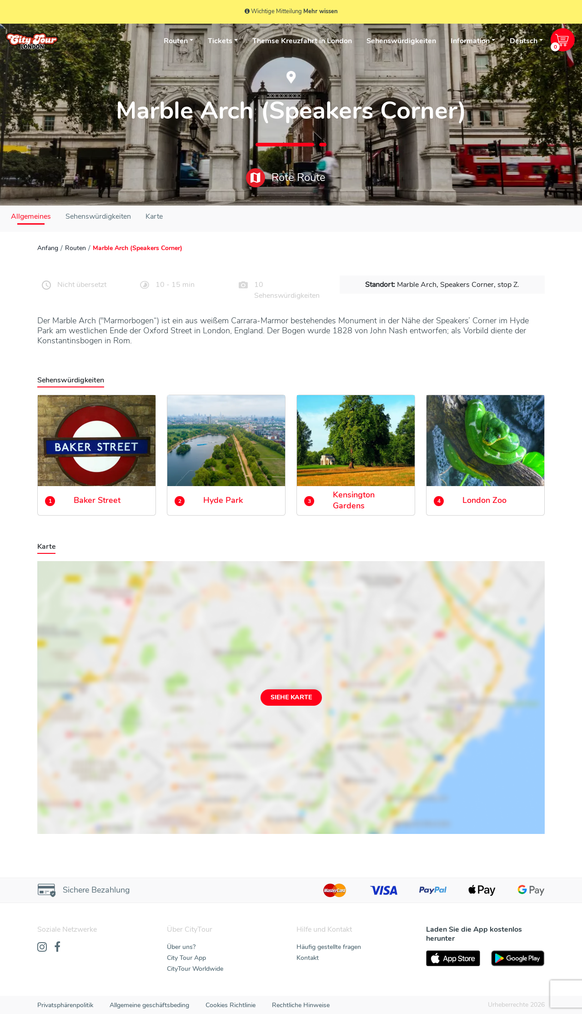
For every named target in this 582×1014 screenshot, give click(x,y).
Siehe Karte (291, 697)
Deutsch (523, 41)
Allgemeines (31, 216)
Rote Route (286, 177)
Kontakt (307, 958)
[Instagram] (42, 947)
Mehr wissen (320, 11)
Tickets (220, 41)
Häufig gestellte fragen (328, 947)
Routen (176, 41)
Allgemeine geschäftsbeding (149, 1005)
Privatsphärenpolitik (65, 1005)
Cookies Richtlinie (231, 1005)
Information (470, 41)
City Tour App (186, 958)
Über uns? (181, 947)
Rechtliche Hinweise (301, 1005)
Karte (154, 216)
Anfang (47, 248)
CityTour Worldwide (195, 968)
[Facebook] (57, 947)
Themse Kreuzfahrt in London (302, 41)
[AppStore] (453, 958)
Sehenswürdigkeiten (401, 41)
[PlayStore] (518, 958)
